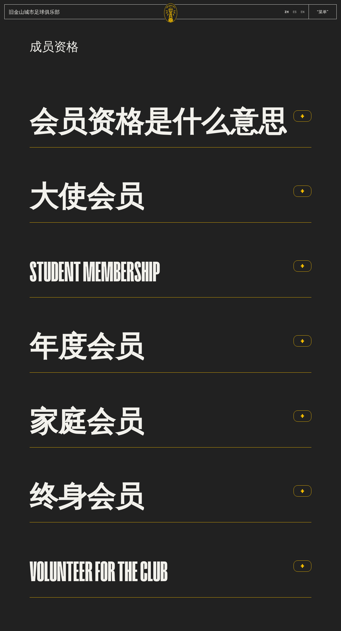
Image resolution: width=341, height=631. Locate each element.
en (303, 11)
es (295, 11)
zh (287, 11)
